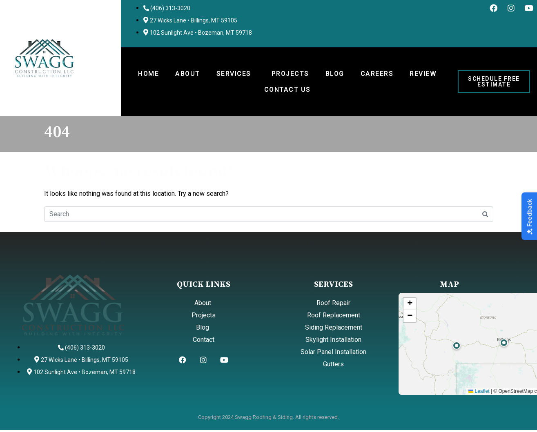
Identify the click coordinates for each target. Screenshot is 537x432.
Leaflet (478, 391)
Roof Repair (333, 303)
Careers (377, 74)
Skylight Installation (333, 339)
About (187, 74)
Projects (290, 74)
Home (148, 74)
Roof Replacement (333, 315)
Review (423, 74)
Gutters (333, 364)
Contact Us (287, 89)
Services (233, 74)
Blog (334, 74)
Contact (203, 339)
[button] (504, 343)
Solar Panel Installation (333, 352)
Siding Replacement (333, 327)
